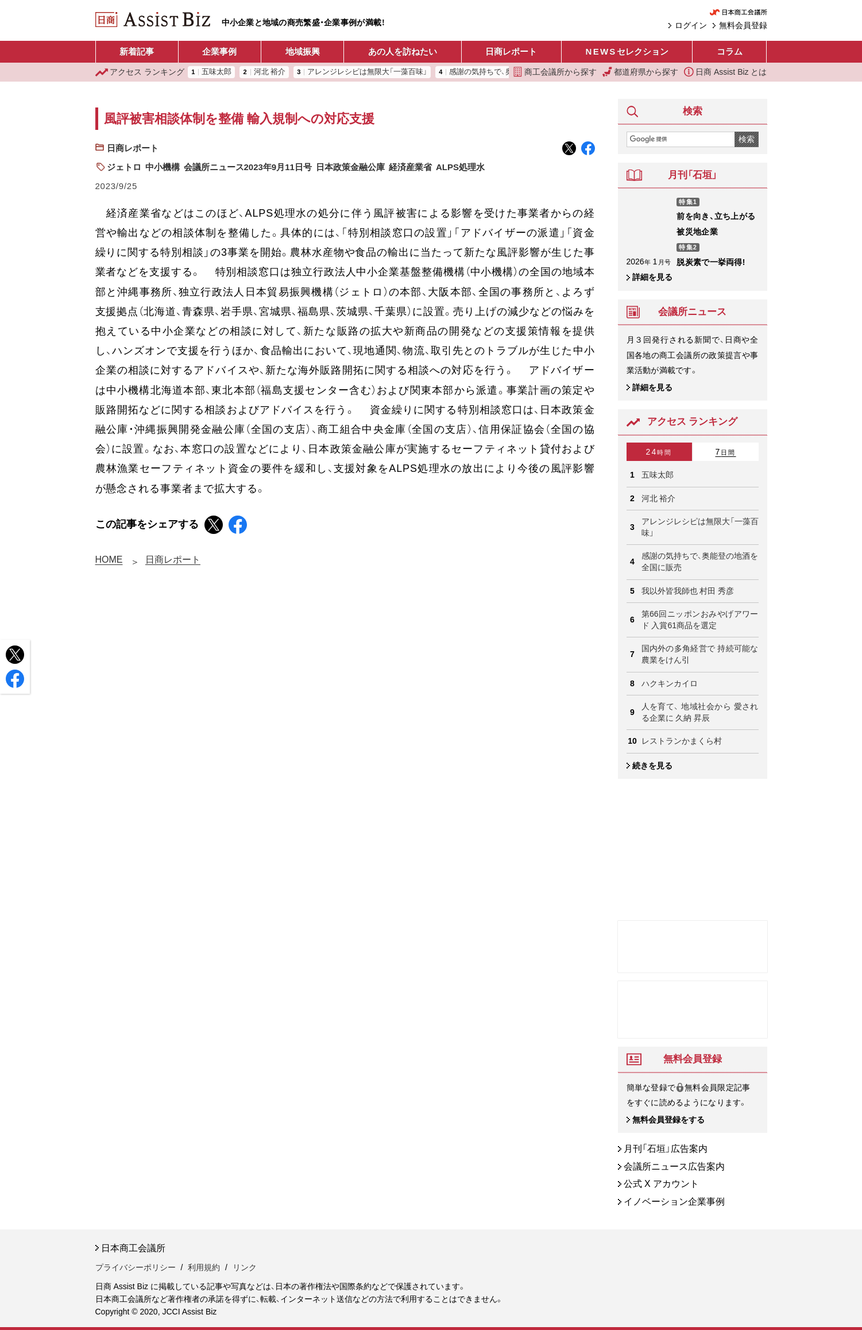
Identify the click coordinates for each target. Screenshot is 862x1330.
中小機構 (162, 167)
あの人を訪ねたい (402, 51)
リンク (245, 1268)
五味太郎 (216, 72)
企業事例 (219, 51)
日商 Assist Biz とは (725, 72)
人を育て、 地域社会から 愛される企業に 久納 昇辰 (700, 712)
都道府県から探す (640, 72)
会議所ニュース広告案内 (674, 1166)
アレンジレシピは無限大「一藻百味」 (367, 72)
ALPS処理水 (460, 167)
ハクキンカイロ (669, 683)
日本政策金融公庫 (350, 167)
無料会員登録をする (668, 1119)
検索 (747, 139)
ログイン (691, 25)
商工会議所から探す (555, 72)
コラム (730, 51)
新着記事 (136, 51)
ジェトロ (124, 167)
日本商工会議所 (133, 1248)
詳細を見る (652, 277)
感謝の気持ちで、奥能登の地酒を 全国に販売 (700, 561)
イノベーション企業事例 (674, 1201)
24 (659, 451)
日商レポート (511, 51)
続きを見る (652, 765)
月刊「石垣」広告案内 (666, 1149)
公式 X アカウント (661, 1184)
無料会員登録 (743, 25)
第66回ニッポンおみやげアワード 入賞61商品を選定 (700, 619)
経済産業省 (410, 167)
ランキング (140, 72)
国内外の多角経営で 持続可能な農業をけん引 (700, 654)
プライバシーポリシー (135, 1268)
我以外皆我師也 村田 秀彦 (688, 590)
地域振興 (302, 51)
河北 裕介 (270, 72)
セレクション (627, 52)
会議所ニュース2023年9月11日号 (248, 167)
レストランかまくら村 (681, 740)
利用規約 (204, 1268)
